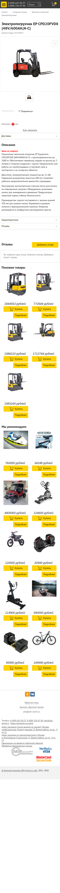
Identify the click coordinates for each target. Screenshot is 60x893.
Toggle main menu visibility (4, 3)
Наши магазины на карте (22, 723)
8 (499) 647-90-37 (16, 3)
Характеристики (9, 219)
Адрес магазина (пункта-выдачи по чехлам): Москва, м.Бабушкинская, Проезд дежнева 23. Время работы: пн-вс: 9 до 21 (29, 730)
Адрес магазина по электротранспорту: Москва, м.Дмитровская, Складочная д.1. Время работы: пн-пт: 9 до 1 (28, 738)
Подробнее (20, 315)
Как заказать (30, 130)
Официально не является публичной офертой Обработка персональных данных (22, 744)
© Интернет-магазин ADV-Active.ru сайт (20, 770)
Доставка (6, 135)
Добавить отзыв (45, 244)
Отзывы (5, 226)
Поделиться (25, 111)
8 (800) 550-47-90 (16, 5)
